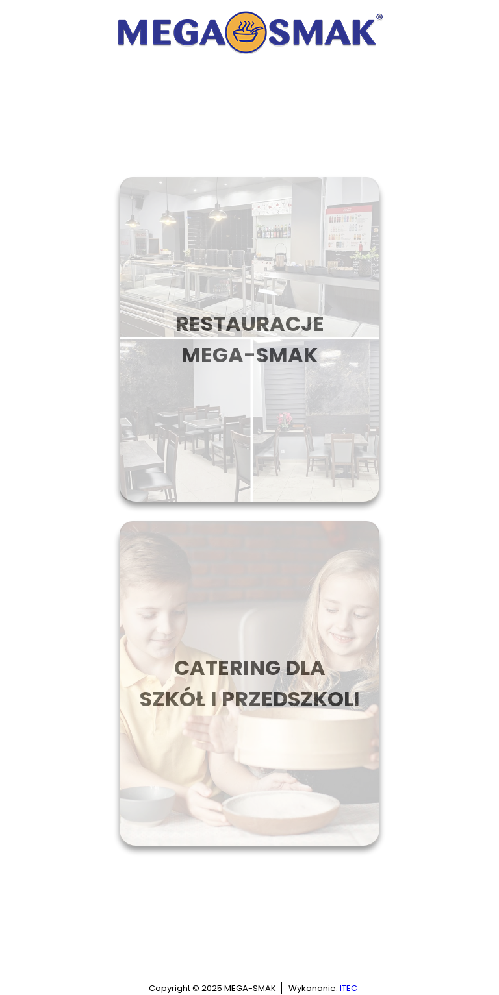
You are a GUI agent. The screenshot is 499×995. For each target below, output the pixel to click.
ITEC (348, 988)
